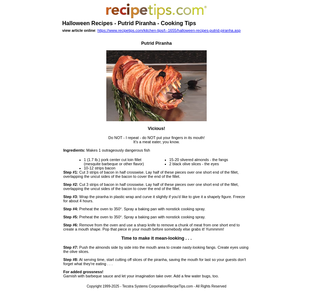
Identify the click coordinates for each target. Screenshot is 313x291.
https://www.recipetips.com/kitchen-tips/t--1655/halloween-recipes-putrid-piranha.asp (169, 30)
